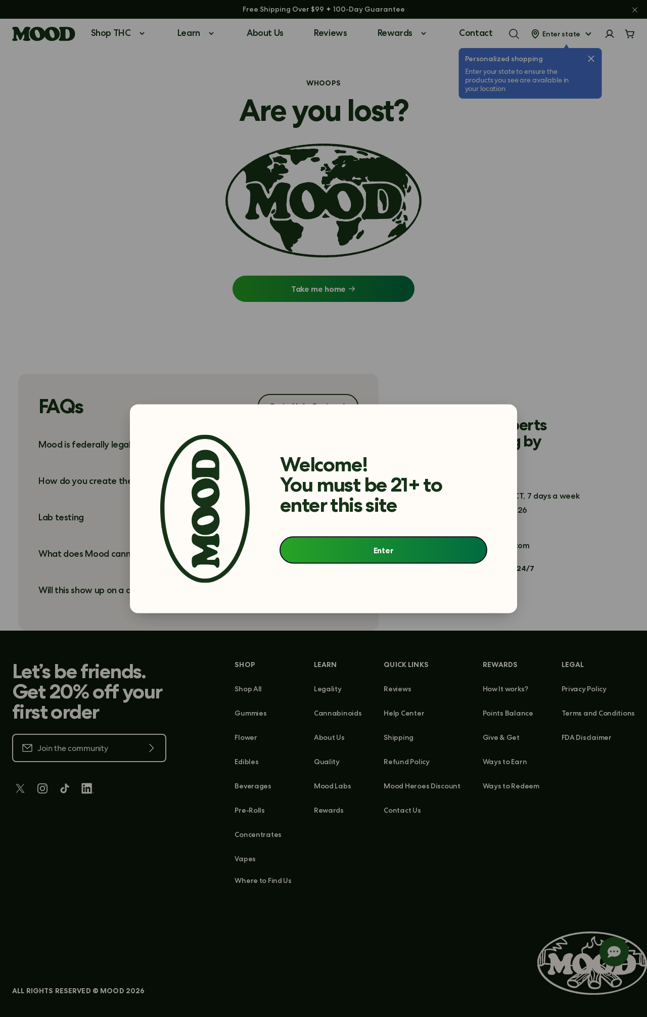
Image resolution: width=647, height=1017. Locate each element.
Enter (383, 550)
